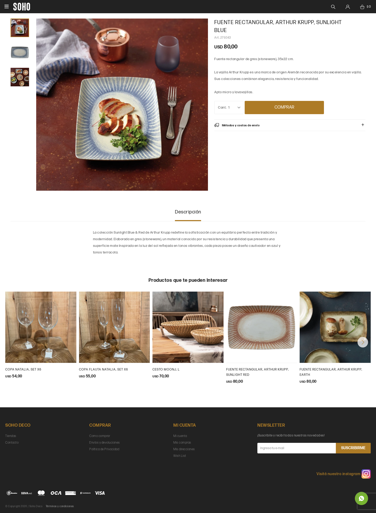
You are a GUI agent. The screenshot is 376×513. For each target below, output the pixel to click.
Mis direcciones (184, 449)
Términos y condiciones (60, 506)
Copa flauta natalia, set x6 (103, 370)
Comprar (284, 107)
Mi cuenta (180, 436)
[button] (363, 342)
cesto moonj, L (166, 370)
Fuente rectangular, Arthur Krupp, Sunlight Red (257, 372)
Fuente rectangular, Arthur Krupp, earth (331, 372)
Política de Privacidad (104, 449)
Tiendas (10, 436)
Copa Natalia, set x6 (23, 370)
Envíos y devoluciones (104, 443)
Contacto (11, 443)
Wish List (179, 456)
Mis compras (182, 443)
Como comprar (99, 436)
